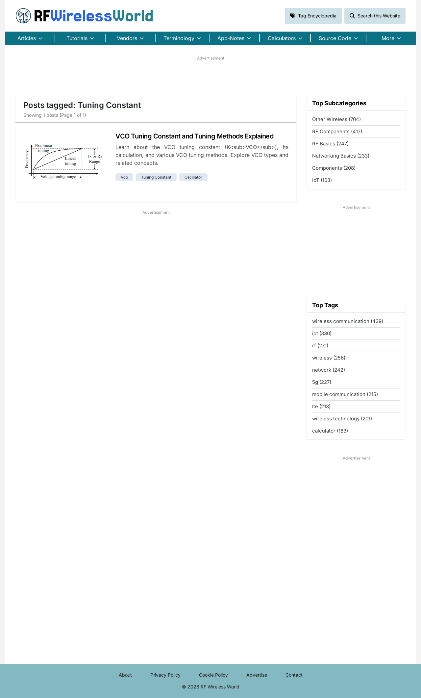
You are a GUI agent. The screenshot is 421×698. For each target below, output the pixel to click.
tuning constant (156, 177)
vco (124, 177)
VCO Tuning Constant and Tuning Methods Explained (194, 136)
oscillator (193, 177)
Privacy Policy (165, 675)
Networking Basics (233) (340, 156)
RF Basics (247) (330, 143)
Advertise (256, 675)
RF (84, 16)
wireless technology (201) (342, 418)
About (125, 675)
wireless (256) (328, 358)
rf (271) (320, 345)
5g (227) (321, 382)
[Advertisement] (210, 76)
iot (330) (322, 333)
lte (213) (321, 406)
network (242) (328, 370)
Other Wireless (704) (336, 119)
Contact (294, 675)
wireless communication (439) (347, 321)
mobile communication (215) (345, 394)
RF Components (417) (337, 131)
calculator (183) (330, 431)
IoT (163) (322, 180)
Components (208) (334, 168)
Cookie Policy (213, 675)
